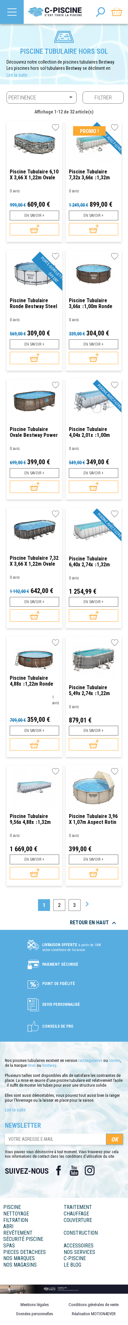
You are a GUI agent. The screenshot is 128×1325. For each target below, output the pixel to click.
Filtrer (103, 97)
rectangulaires (90, 1060)
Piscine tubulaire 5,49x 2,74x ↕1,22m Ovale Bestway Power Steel (93, 690)
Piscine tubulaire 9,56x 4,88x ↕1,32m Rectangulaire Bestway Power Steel (34, 819)
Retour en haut (94, 923)
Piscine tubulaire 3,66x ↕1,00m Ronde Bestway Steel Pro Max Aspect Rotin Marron (90, 303)
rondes (115, 1060)
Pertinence (41, 97)
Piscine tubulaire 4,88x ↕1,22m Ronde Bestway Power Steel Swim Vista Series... (34, 681)
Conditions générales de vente (94, 1304)
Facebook (58, 1170)
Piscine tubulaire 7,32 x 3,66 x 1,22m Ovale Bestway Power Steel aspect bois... (34, 561)
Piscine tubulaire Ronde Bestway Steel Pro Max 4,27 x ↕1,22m (33, 303)
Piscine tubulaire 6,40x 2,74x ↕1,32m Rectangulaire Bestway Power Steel (93, 561)
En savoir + (34, 215)
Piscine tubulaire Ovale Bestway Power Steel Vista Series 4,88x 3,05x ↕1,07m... (34, 432)
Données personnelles (34, 1313)
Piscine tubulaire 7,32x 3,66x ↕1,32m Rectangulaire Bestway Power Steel (93, 174)
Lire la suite (16, 75)
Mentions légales (34, 1304)
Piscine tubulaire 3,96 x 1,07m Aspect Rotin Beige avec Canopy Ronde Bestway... (93, 819)
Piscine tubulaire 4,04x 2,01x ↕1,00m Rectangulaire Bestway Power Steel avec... (93, 432)
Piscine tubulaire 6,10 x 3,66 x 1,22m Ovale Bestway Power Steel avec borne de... (34, 174)
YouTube (74, 1170)
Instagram (89, 1170)
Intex (32, 1065)
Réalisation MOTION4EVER (94, 1313)
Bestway (49, 1065)
